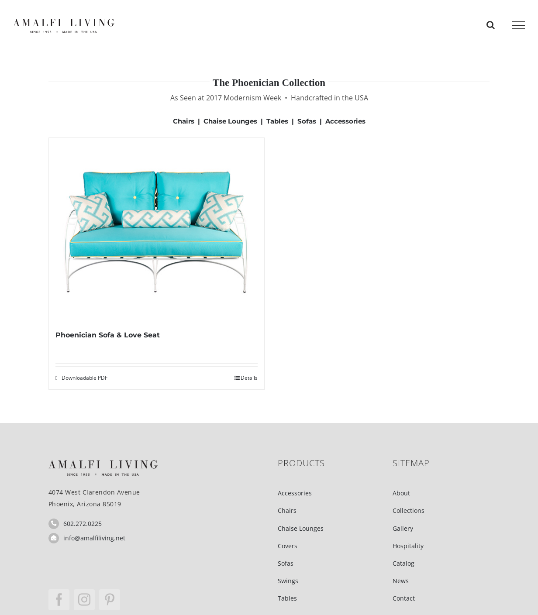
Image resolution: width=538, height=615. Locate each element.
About (401, 493)
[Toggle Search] (490, 25)
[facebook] (58, 599)
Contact (404, 598)
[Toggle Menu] (518, 25)
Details (249, 377)
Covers (287, 546)
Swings (288, 581)
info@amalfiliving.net (94, 538)
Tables (277, 121)
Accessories (345, 121)
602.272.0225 (82, 523)
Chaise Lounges (230, 121)
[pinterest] (109, 599)
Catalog (403, 563)
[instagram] (84, 599)
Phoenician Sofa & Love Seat (107, 335)
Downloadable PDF (84, 377)
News (401, 581)
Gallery (403, 528)
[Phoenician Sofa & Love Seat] (156, 233)
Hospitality (408, 546)
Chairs (183, 121)
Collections (408, 510)
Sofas (306, 121)
